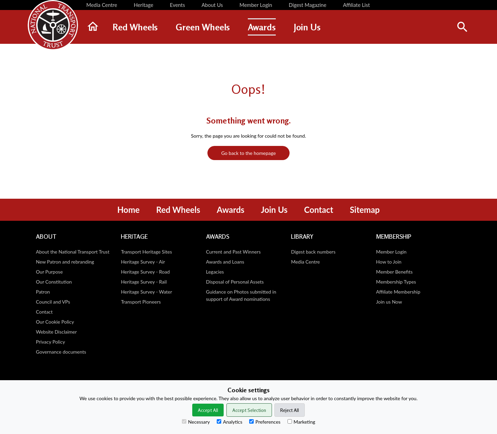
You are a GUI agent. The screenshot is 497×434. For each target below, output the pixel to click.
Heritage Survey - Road (145, 272)
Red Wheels (178, 210)
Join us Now (389, 302)
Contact (318, 210)
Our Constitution (54, 282)
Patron (43, 292)
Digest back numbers (313, 252)
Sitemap (365, 210)
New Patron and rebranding (65, 262)
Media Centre (305, 262)
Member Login (391, 252)
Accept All (208, 410)
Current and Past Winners (233, 252)
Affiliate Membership (398, 292)
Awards (230, 210)
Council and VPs (53, 302)
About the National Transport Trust (72, 252)
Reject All (289, 410)
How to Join (388, 262)
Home (128, 210)
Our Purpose (49, 272)
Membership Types (396, 282)
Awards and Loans (225, 262)
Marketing (301, 422)
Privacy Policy (50, 342)
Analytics (229, 422)
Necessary (196, 422)
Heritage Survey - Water (146, 292)
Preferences (265, 422)
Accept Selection (249, 410)
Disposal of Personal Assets (235, 282)
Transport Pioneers (140, 302)
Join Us (274, 210)
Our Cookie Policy (55, 322)
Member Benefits (394, 272)
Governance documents (61, 352)
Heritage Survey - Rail (144, 282)
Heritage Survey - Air (143, 262)
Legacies (215, 272)
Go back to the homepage (248, 153)
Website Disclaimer (56, 332)
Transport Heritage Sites (146, 252)
